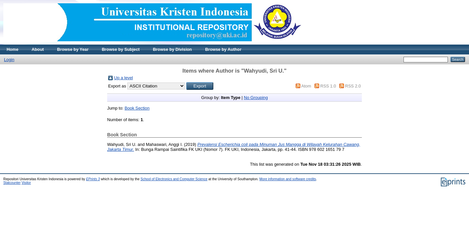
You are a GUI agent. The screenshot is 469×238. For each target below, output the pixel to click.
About (38, 49)
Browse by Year (73, 49)
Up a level (123, 77)
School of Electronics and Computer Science (174, 179)
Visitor (26, 183)
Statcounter (12, 183)
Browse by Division (172, 49)
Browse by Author (223, 49)
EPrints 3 (93, 179)
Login (9, 59)
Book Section (137, 108)
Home (13, 49)
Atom (306, 86)
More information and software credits (287, 179)
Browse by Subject (121, 49)
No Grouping (256, 97)
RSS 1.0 (328, 86)
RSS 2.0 (353, 86)
